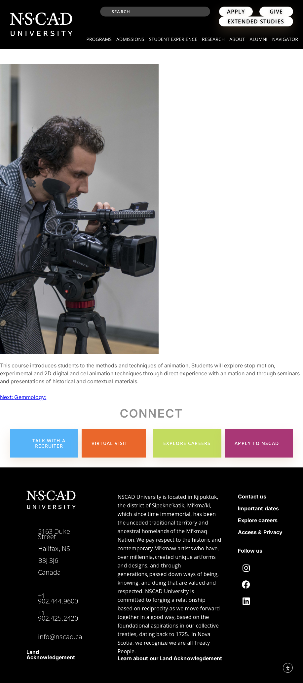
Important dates (258, 508)
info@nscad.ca (60, 636)
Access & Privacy (260, 532)
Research (213, 39)
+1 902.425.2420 (58, 615)
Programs (99, 39)
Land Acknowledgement (50, 655)
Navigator (285, 39)
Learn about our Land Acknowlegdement (170, 658)
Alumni (258, 39)
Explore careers (258, 520)
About (237, 39)
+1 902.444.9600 (58, 598)
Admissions (130, 39)
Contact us (252, 496)
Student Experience (173, 39)
